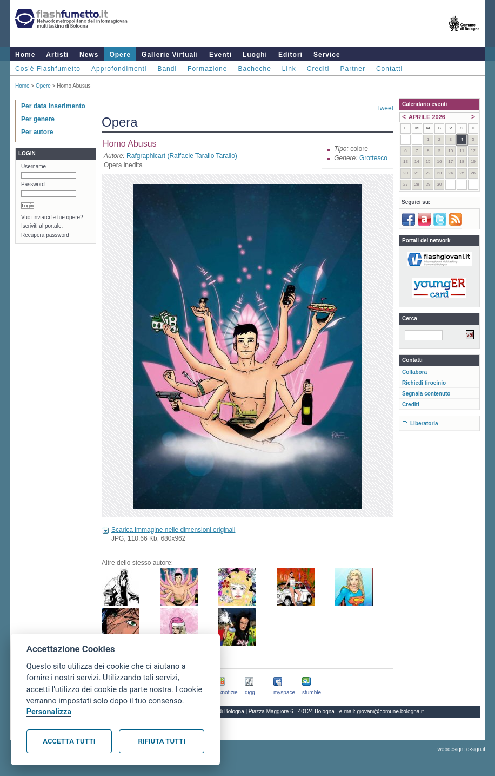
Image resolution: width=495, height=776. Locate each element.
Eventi (220, 54)
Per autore (37, 132)
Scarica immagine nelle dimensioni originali (173, 530)
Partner (352, 69)
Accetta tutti (69, 741)
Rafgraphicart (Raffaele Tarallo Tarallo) (181, 156)
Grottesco (373, 158)
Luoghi (255, 54)
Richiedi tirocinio (424, 383)
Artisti (57, 54)
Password (33, 184)
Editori (290, 54)
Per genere (38, 119)
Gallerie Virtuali (170, 54)
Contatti (389, 69)
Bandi (167, 69)
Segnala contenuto (426, 394)
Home (25, 54)
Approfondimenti (118, 69)
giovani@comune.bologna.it (390, 711)
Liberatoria (424, 423)
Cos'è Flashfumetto (48, 69)
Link (289, 69)
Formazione (207, 69)
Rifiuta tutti (161, 741)
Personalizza (48, 711)
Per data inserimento (53, 106)
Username (33, 166)
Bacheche (254, 69)
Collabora (414, 372)
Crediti (318, 69)
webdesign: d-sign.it (461, 749)
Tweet (384, 108)
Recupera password (45, 235)
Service (326, 54)
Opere (120, 54)
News (88, 54)
